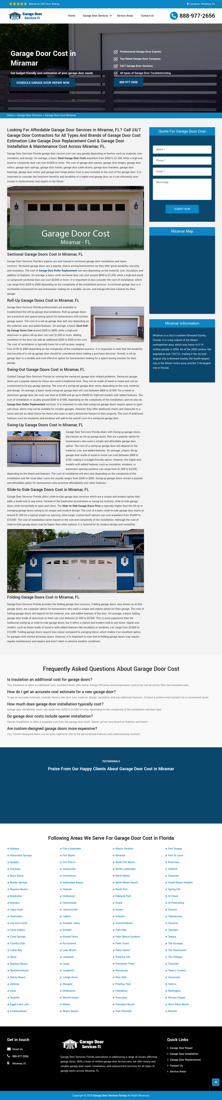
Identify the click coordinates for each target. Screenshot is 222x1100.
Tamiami (173, 930)
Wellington (174, 991)
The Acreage (175, 943)
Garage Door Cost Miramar (60, 115)
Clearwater (16, 916)
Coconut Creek (18, 923)
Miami (66, 1004)
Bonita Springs (18, 882)
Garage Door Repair (181, 1048)
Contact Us (147, 16)
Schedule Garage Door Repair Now (42, 83)
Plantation (121, 991)
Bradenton (16, 896)
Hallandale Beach (73, 882)
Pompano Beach (125, 1004)
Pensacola (122, 970)
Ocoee (119, 910)
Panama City (123, 957)
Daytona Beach (19, 964)
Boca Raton (17, 876)
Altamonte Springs (21, 855)
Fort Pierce (69, 862)
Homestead (69, 903)
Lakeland (68, 957)
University (174, 977)
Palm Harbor (123, 950)
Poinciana (121, 998)
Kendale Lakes (71, 923)
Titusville (173, 964)
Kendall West (70, 937)
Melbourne (69, 991)
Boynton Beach (19, 889)
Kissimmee (69, 943)
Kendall (67, 930)
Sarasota (173, 876)
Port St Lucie (175, 855)
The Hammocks (177, 950)
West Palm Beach (178, 1004)
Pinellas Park (123, 984)
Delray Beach (17, 977)
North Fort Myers (125, 862)
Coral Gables (17, 930)
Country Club (17, 943)
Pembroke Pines (125, 964)
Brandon (15, 903)
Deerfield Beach (19, 970)
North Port (121, 889)
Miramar (120, 855)
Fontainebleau (18, 1011)
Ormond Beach (124, 923)
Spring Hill (174, 889)
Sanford (172, 869)
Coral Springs (18, 937)
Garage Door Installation (184, 1054)
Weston (172, 1011)
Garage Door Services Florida (110, 1096)
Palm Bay (121, 930)
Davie (13, 957)
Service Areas (125, 16)
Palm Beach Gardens (128, 937)
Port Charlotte (124, 1011)
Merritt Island (71, 998)
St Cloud (173, 896)
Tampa (172, 937)
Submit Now (182, 209)
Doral (13, 991)
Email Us (17, 1049)
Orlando (120, 916)
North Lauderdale (126, 869)
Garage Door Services (95, 16)
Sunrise (172, 910)
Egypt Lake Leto (19, 1004)
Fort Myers (69, 855)
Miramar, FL (208, 4)
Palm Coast (122, 943)
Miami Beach (70, 1011)
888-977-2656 (197, 16)
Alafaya (14, 849)
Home (71, 16)
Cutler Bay (16, 950)
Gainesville (69, 869)
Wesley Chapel (176, 998)
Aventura (15, 869)
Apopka (14, 862)
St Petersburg (176, 903)
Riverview (174, 862)
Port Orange (175, 849)
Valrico (172, 984)
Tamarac (173, 923)
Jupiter (67, 916)
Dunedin (15, 998)
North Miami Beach (127, 882)
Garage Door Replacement (185, 1060)
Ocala (119, 903)
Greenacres (69, 876)
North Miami (123, 876)
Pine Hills (121, 977)
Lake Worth (69, 950)
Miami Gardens (124, 849)
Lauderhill (68, 970)
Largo (66, 964)
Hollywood (69, 896)
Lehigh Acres (70, 977)
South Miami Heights (180, 882)
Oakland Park (123, 896)
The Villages (175, 957)
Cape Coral (16, 910)
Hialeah (67, 889)
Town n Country (177, 970)
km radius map (182, 274)
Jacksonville (70, 910)
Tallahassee (175, 916)
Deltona (14, 984)
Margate (68, 984)
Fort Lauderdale (72, 849)
